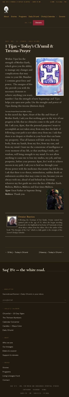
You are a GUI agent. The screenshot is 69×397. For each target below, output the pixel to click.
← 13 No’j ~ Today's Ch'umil (16, 252)
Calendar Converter (11, 322)
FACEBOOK (36, 390)
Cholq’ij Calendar (48, 16)
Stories (14, 16)
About (6, 16)
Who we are (8, 342)
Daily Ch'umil (8, 330)
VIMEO (44, 390)
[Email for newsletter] (33, 300)
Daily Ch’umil (34, 16)
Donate (62, 16)
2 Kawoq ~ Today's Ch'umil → (51, 252)
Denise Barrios (26, 216)
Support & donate (10, 355)
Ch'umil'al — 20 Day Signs (13, 313)
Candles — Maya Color (12, 326)
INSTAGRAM (27, 390)
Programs (23, 16)
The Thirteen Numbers (12, 317)
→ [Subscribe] (65, 300)
